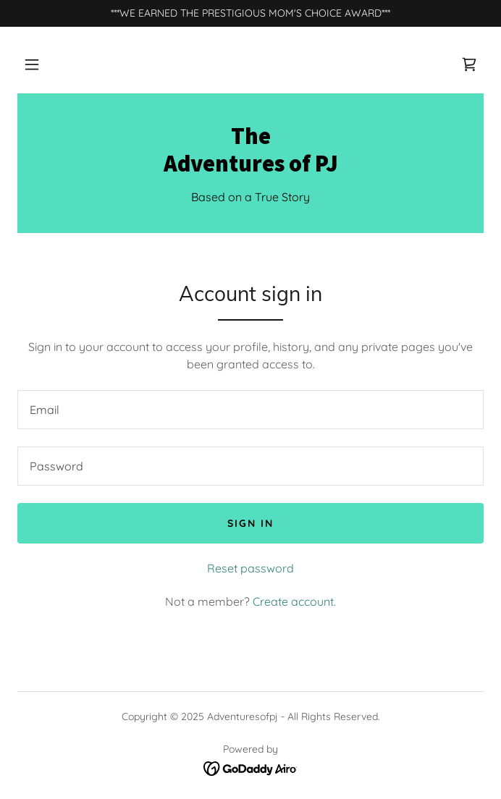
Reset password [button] (250, 568)
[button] (31, 64)
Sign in (250, 523)
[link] (469, 64)
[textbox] (250, 409)
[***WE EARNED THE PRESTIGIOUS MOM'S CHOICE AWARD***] (250, 13)
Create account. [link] (294, 601)
